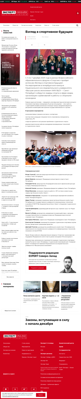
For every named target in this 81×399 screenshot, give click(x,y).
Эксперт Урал (45, 364)
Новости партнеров (28, 350)
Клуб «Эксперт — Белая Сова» (66, 368)
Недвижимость (26, 353)
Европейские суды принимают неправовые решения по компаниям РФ (10, 150)
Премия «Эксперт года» (36, 12)
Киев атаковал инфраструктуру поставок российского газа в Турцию (10, 232)
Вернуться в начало (10, 310)
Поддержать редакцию (37, 268)
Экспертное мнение (26, 25)
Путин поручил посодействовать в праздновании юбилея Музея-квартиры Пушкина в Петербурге (10, 98)
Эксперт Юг (44, 360)
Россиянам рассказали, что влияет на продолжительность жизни (10, 39)
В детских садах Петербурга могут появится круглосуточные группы (10, 272)
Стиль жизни (55, 25)
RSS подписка (45, 388)
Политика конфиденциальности (50, 374)
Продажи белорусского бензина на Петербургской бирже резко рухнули (10, 166)
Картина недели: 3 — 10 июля (50, 297)
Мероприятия (27, 293)
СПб (42, 350)
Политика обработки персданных (51, 381)
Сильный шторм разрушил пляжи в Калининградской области (9, 142)
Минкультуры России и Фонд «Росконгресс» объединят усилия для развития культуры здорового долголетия (9, 48)
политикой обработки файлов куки (10, 396)
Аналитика (38, 25)
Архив (31, 15)
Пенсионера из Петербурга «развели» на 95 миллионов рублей (9, 107)
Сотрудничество (64, 350)
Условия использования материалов (52, 377)
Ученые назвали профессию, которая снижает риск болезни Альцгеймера (10, 184)
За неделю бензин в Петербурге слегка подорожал (10, 127)
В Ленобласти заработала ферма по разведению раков (9, 191)
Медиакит (62, 360)
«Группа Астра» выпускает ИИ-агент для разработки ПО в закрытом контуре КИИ (10, 198)
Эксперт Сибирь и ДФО (48, 357)
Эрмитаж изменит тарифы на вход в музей (9, 247)
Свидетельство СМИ (65, 357)
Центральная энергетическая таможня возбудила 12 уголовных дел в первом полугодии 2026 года (9, 175)
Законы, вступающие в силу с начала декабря (47, 321)
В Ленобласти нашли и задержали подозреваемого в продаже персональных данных (10, 215)
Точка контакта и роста (31, 296)
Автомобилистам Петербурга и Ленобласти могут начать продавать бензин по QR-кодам (10, 158)
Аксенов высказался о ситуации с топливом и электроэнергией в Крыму (10, 206)
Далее (26, 316)
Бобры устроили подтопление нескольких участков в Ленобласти (10, 240)
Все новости (10, 277)
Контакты (32, 19)
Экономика (6, 25)
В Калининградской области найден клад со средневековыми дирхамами (10, 89)
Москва (43, 346)
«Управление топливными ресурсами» (66, 297)
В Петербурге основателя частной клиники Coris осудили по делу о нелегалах (10, 134)
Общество (15, 25)
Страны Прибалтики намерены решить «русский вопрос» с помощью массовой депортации (10, 255)
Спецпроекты (63, 364)
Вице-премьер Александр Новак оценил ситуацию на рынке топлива (10, 264)
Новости (46, 25)
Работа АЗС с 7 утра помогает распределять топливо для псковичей (10, 224)
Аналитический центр (36, 7)
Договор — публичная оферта (50, 384)
